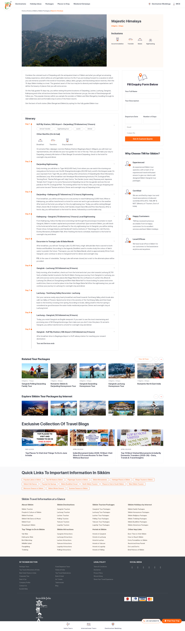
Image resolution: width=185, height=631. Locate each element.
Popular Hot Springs (49, 484)
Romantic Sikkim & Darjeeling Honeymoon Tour (63, 385)
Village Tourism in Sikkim (144, 480)
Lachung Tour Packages (101, 512)
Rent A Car (22, 579)
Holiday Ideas (36, 4)
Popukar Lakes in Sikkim (32, 480)
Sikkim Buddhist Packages (137, 522)
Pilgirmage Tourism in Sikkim (78, 480)
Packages (49, 4)
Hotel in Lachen (98, 540)
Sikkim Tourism (27, 509)
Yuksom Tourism (63, 522)
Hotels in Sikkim (99, 529)
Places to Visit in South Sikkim (113, 484)
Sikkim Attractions (65, 529)
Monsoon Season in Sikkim (33, 488)
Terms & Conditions (100, 567)
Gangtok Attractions (65, 534)
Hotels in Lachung (99, 537)
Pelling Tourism (62, 519)
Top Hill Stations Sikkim (54, 480)
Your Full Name (131, 91)
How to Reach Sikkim (135, 537)
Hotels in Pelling (98, 550)
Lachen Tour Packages (100, 515)
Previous (27, 43)
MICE (176, 4)
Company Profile (24, 582)
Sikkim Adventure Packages (138, 525)
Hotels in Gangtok (99, 534)
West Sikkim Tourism (136, 484)
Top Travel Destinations (63, 573)
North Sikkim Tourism (90, 484)
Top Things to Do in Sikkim (33, 529)
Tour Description (132, 101)
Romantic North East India (149, 384)
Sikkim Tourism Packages (103, 504)
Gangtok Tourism (63, 509)
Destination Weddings (160, 4)
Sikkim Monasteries (100, 480)
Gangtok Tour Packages (101, 509)
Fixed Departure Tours (62, 567)
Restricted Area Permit (136, 543)
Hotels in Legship (98, 546)
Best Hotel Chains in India (27, 573)
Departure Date (131, 117)
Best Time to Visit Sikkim (137, 534)
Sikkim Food (26, 522)
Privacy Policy (98, 573)
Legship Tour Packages (101, 525)
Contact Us (23, 586)
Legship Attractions (64, 546)
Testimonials (59, 582)
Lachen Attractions (64, 540)
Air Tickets (58, 579)
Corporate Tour (24, 576)
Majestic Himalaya (57, 11)
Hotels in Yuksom (98, 543)
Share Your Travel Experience (103, 579)
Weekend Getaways (82, 4)
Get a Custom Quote (143, 139)
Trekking (25, 550)
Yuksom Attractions (64, 543)
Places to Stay (64, 4)
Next (101, 43)
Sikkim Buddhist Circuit (69, 484)
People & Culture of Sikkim (31, 512)
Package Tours (24, 567)
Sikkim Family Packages (136, 509)
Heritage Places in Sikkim (121, 480)
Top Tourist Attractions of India (29, 570)
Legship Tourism (63, 525)
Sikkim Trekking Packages (137, 519)
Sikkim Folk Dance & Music (31, 519)
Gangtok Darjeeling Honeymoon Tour (88, 385)
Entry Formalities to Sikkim (137, 540)
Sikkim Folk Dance (30, 484)
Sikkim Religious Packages (137, 515)
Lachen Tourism (63, 515)
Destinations (20, 4)
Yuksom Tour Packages (101, 522)
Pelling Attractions (64, 550)
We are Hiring (98, 576)
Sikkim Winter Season (56, 488)
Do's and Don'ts (133, 546)
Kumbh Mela (23, 589)
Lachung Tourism (63, 512)
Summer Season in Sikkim (78, 488)
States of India (60, 570)
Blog (56, 586)
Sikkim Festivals (27, 515)
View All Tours (144, 359)
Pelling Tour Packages (100, 519)
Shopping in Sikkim (28, 525)
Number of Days (149, 117)
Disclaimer (97, 570)
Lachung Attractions (64, 537)
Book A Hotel (59, 576)
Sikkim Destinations (66, 504)
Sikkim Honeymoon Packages (138, 512)
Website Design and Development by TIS (28, 618)
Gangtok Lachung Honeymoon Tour (116, 385)
